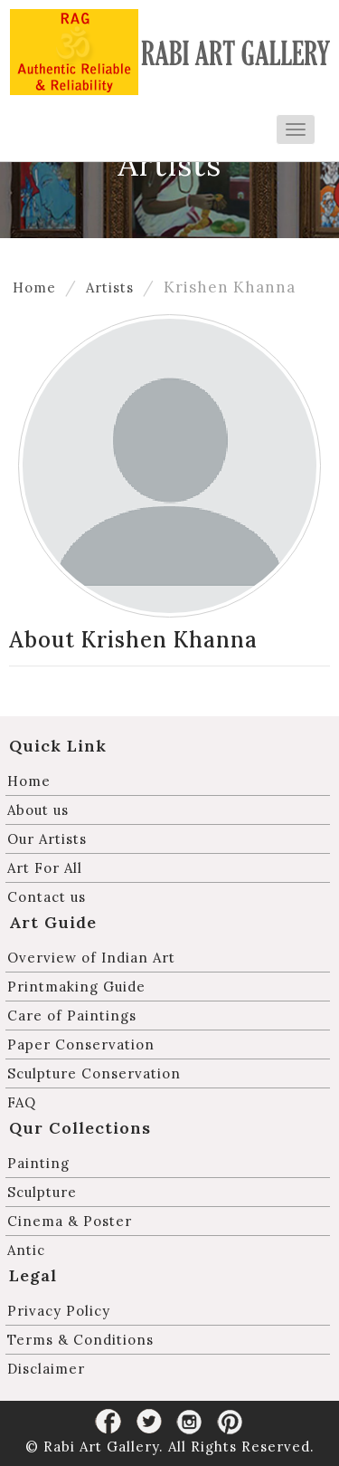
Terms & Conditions (80, 1339)
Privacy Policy (58, 1310)
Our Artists (47, 839)
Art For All (44, 868)
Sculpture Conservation (94, 1073)
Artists (110, 287)
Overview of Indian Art (91, 957)
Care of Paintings (72, 1015)
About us (38, 810)
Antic (26, 1250)
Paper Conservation (81, 1044)
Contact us (46, 896)
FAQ (21, 1102)
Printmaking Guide (76, 986)
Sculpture (42, 1192)
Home (34, 287)
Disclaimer (46, 1368)
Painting (38, 1163)
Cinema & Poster (69, 1221)
